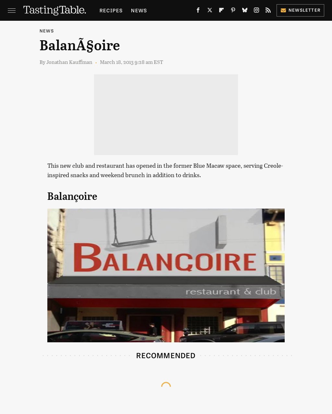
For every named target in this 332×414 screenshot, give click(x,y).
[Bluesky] (245, 11)
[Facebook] (198, 11)
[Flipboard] (221, 11)
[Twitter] (210, 11)
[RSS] (268, 11)
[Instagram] (256, 11)
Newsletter (300, 10)
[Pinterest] (233, 11)
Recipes (111, 10)
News (139, 10)
